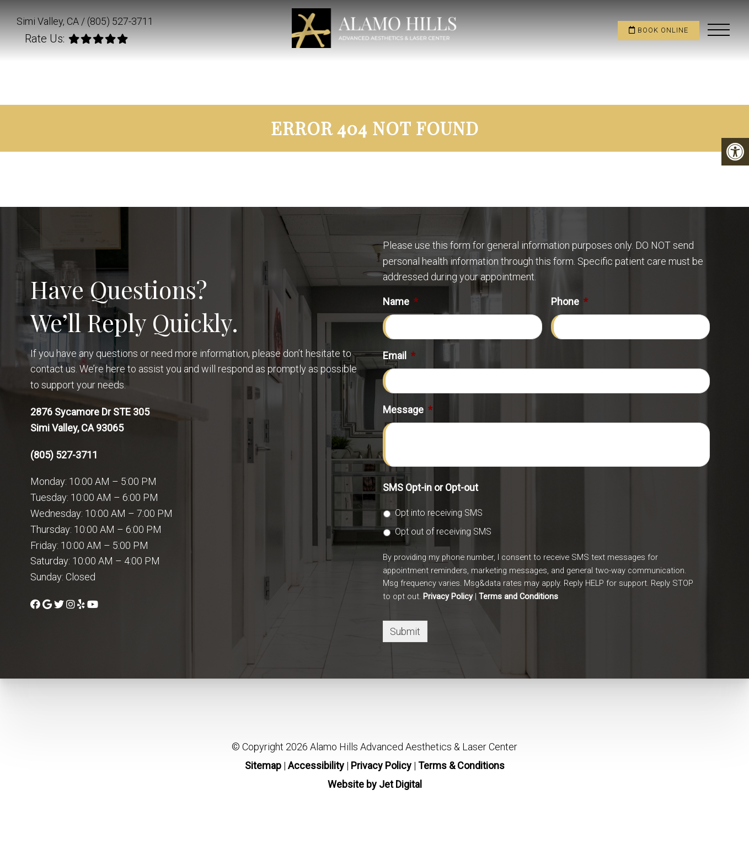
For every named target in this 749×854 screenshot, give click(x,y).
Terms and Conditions (518, 596)
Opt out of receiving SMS (443, 531)
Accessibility (316, 765)
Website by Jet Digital (375, 784)
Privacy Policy (448, 596)
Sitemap (263, 765)
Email (399, 355)
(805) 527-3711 (120, 21)
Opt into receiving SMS (439, 513)
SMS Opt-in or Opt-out (430, 487)
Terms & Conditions (461, 765)
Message (407, 409)
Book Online (658, 30)
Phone (569, 301)
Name (400, 301)
